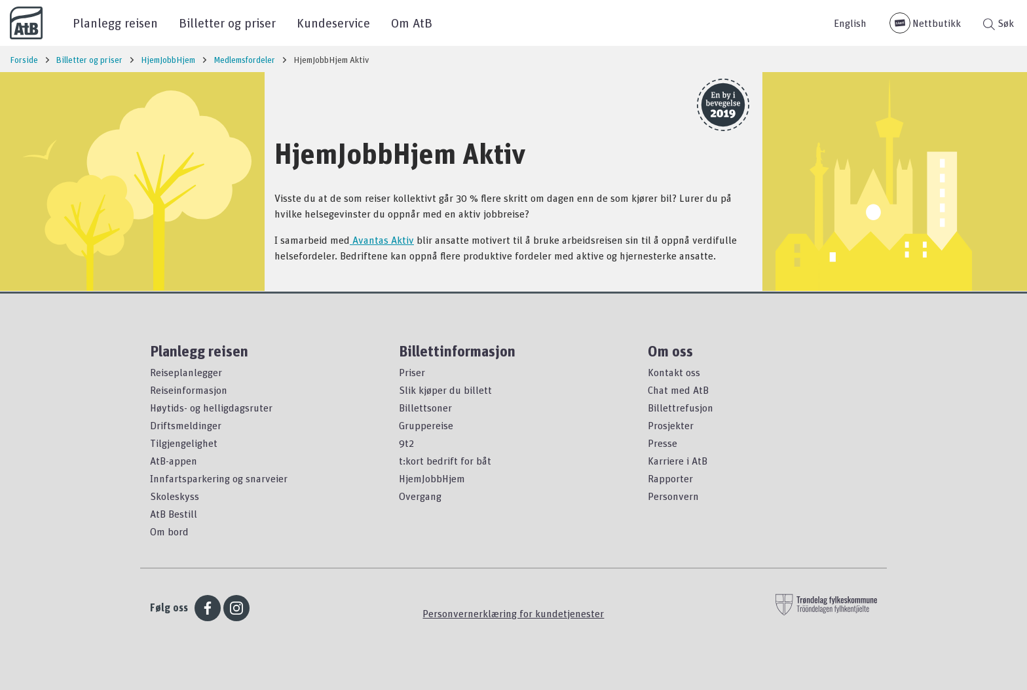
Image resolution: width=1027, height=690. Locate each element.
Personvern (673, 496)
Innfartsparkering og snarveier (219, 478)
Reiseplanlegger (186, 372)
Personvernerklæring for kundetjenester (513, 613)
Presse (662, 443)
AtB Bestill (173, 513)
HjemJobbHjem (432, 478)
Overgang (420, 496)
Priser (412, 372)
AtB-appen (173, 460)
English (850, 22)
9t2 (406, 443)
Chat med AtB (678, 389)
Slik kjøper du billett (445, 389)
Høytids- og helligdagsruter (211, 407)
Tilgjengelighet (183, 443)
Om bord (169, 531)
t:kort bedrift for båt (445, 460)
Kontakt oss (674, 372)
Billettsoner (425, 407)
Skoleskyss (174, 496)
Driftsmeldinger (185, 425)
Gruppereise (426, 425)
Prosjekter (671, 425)
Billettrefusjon (680, 407)
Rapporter (670, 478)
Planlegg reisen (115, 22)
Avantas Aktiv (382, 239)
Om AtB (411, 22)
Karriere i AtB (677, 460)
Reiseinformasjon (188, 389)
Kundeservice (333, 22)
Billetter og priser (227, 22)
